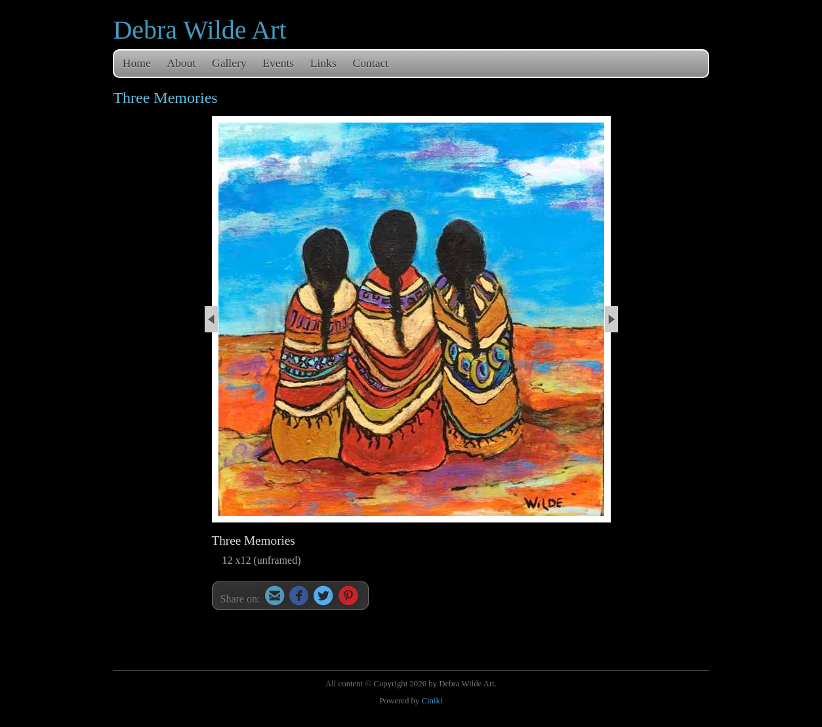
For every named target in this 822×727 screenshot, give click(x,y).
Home (137, 62)
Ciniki (431, 700)
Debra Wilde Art (199, 30)
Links (323, 62)
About (181, 62)
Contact (371, 62)
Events (278, 62)
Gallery (229, 62)
